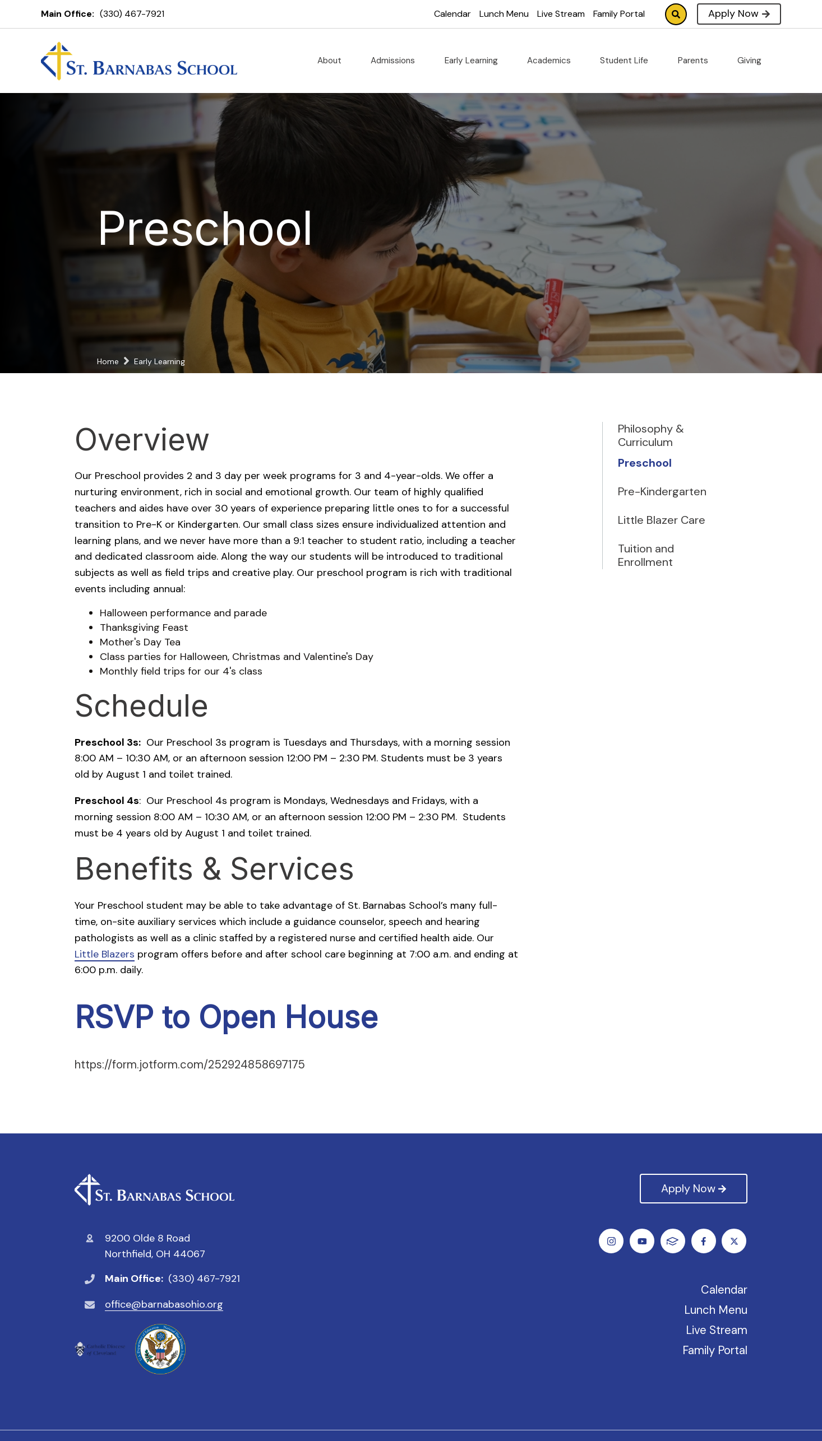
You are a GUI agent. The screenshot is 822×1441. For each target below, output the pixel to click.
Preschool (645, 463)
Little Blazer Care (661, 520)
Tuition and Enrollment (646, 555)
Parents (697, 60)
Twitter (643, 1241)
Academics (553, 60)
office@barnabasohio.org (164, 1304)
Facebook (612, 1241)
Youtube (704, 1241)
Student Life (628, 60)
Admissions (397, 60)
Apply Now (738, 13)
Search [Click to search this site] (676, 14)
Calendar (452, 14)
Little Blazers (105, 954)
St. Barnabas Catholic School (154, 1190)
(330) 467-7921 (132, 14)
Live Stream (561, 14)
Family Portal (619, 14)
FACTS (735, 1241)
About (333, 60)
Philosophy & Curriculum (651, 435)
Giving (753, 60)
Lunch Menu (504, 14)
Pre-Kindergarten (662, 491)
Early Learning (476, 60)
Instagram (673, 1241)
